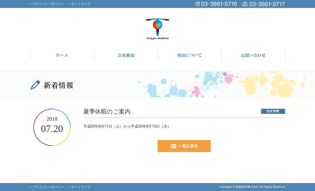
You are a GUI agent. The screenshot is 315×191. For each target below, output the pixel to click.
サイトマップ (80, 4)
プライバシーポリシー (48, 4)
